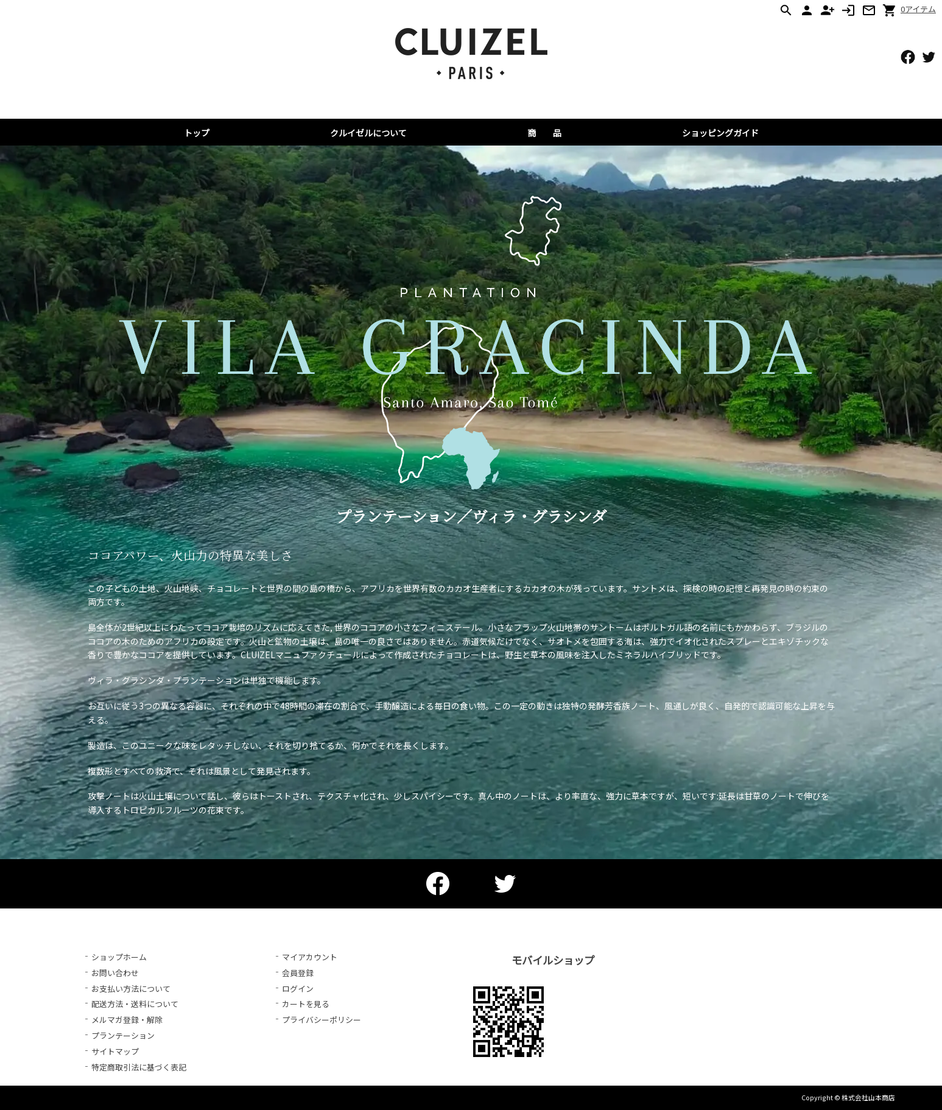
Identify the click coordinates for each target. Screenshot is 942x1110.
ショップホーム (119, 957)
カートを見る (305, 1004)
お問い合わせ (115, 972)
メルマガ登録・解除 (127, 1019)
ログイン (298, 988)
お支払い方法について (130, 988)
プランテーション (123, 1035)
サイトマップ (115, 1051)
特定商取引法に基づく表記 (138, 1067)
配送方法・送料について (134, 1004)
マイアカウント (309, 957)
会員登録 (298, 972)
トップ (196, 133)
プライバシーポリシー (321, 1019)
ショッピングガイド (720, 133)
